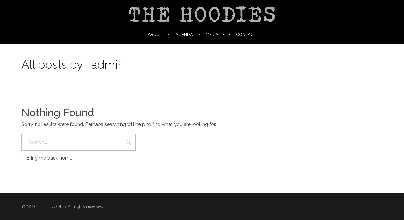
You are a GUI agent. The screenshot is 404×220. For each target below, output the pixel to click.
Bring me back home (46, 158)
